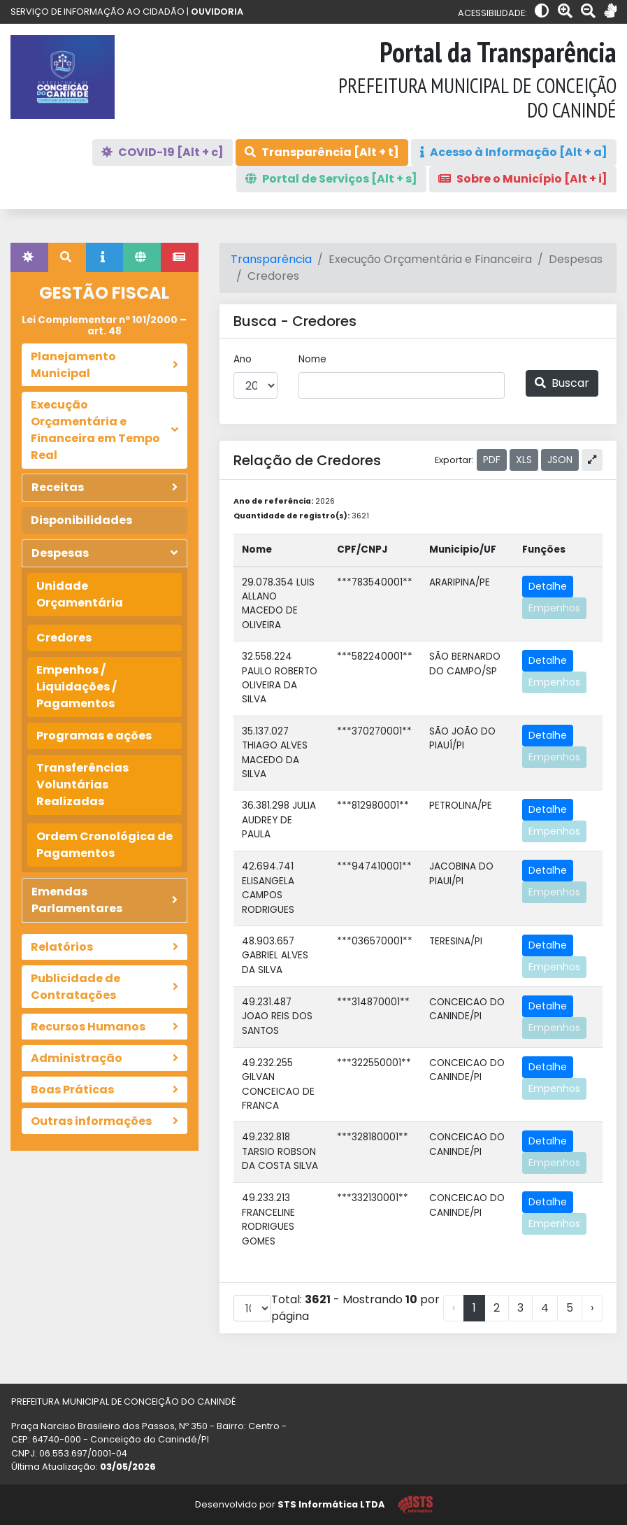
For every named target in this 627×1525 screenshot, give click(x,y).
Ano (242, 359)
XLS (524, 460)
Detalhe (547, 586)
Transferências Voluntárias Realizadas (82, 784)
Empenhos (554, 608)
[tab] (29, 257)
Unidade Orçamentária (79, 594)
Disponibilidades (81, 520)
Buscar (562, 383)
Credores (64, 638)
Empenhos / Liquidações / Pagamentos (76, 686)
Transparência (271, 259)
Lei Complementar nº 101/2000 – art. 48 (104, 325)
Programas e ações (94, 736)
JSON (559, 460)
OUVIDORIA (217, 11)
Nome (312, 359)
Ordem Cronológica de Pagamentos (104, 844)
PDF (491, 460)
